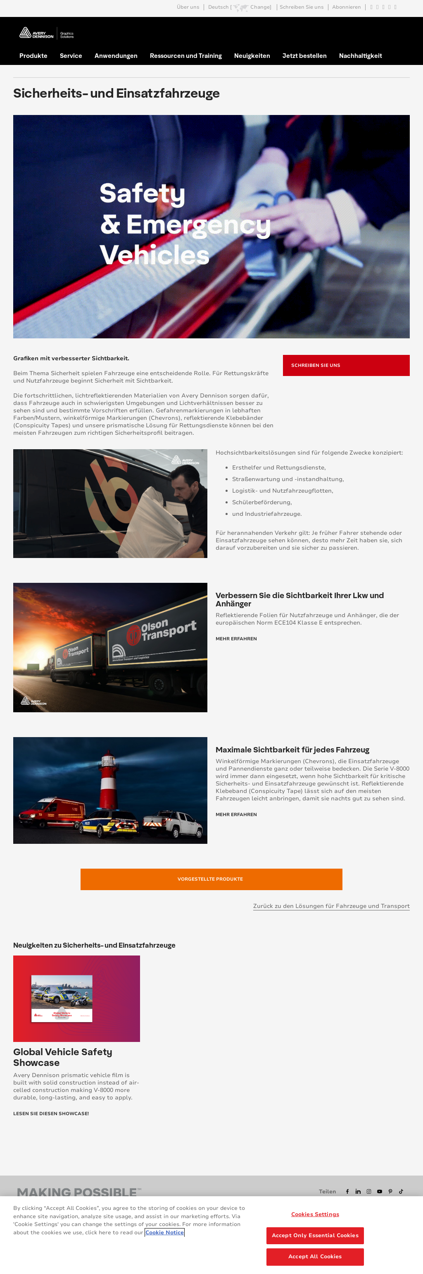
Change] (260, 7)
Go (398, 26)
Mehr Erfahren (236, 639)
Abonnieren (346, 7)
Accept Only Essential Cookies (315, 1235)
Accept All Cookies (315, 1256)
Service (71, 55)
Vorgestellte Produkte (210, 879)
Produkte (33, 55)
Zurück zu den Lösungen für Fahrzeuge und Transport (331, 906)
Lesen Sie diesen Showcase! (51, 1114)
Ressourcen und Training (186, 55)
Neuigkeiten (252, 55)
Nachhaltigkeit (360, 55)
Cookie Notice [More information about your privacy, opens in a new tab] (164, 1232)
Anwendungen (116, 55)
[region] (211, 1235)
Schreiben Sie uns (302, 7)
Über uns (188, 7)
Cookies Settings (315, 1214)
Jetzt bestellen (305, 55)
